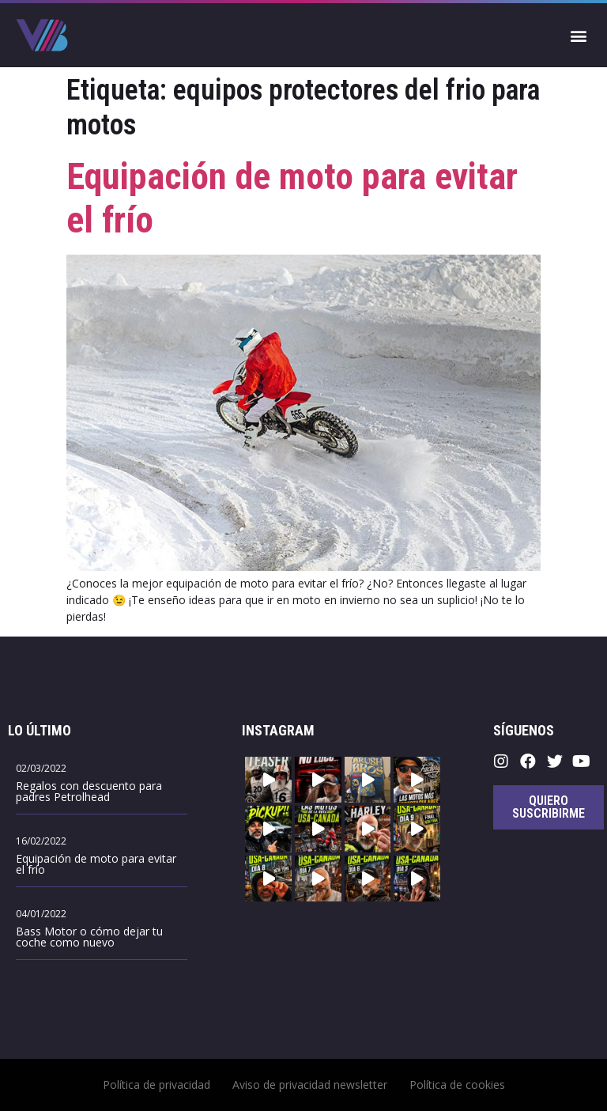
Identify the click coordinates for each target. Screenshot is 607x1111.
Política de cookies (457, 1084)
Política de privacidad (156, 1084)
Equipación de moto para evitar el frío (96, 864)
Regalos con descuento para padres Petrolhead (89, 791)
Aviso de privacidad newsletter (309, 1084)
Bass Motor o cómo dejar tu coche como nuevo (89, 937)
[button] (578, 35)
